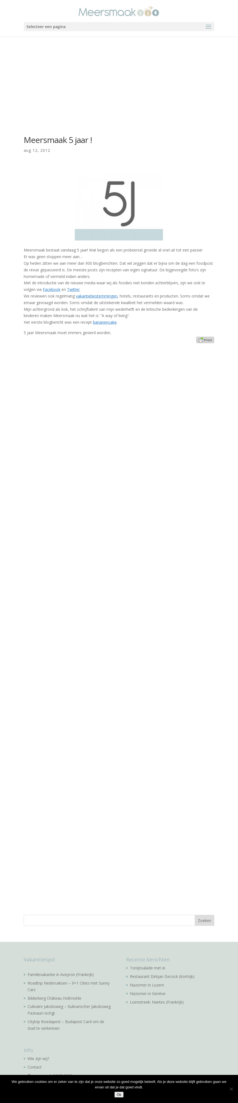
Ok (119, 1095)
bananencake (105, 322)
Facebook (51, 289)
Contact (35, 1067)
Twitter (73, 289)
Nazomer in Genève (147, 993)
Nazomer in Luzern (147, 985)
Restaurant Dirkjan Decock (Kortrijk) (162, 976)
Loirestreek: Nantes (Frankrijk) (157, 1002)
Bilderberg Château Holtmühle (54, 998)
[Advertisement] (119, 78)
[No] (231, 1089)
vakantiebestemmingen (96, 296)
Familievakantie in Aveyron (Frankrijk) (61, 974)
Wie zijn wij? (38, 1058)
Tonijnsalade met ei (147, 967)
